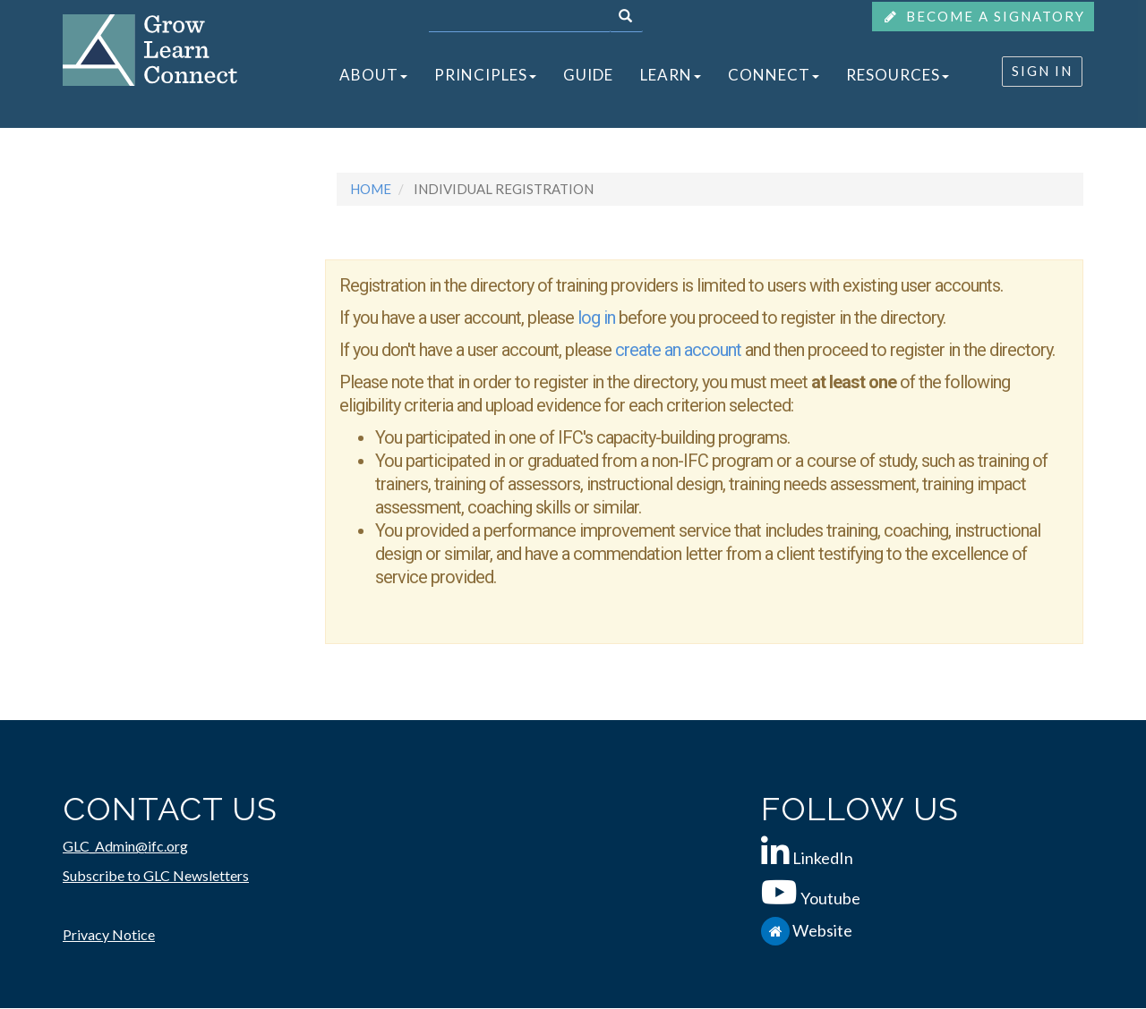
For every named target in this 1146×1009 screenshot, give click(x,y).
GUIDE (588, 74)
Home (370, 189)
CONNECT (773, 74)
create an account (680, 349)
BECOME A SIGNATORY (983, 16)
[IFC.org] (776, 930)
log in (596, 317)
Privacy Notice (109, 934)
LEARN (670, 74)
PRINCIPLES (485, 74)
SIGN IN (1042, 71)
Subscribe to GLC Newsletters (156, 875)
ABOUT (373, 74)
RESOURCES (897, 74)
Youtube (830, 898)
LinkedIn (822, 858)
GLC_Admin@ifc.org (125, 845)
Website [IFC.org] (822, 930)
